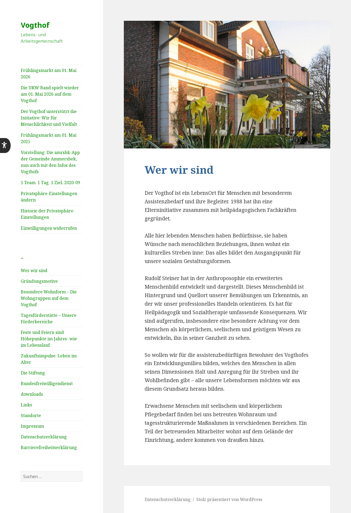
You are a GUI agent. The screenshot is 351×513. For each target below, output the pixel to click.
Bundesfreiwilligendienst (47, 383)
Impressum (32, 426)
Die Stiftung (33, 373)
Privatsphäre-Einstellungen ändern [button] (49, 197)
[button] (5, 145)
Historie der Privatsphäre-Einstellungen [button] (48, 214)
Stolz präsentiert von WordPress (229, 499)
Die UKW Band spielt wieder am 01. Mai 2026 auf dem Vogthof (50, 94)
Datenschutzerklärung (44, 437)
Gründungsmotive (39, 281)
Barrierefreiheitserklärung (49, 447)
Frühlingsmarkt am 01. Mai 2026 (48, 73)
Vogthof (35, 25)
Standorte (31, 415)
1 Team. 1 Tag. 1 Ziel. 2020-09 (50, 182)
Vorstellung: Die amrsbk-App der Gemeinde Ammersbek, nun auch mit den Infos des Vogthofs (50, 162)
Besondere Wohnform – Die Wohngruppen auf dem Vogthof (49, 298)
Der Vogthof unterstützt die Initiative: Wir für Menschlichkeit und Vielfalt (49, 117)
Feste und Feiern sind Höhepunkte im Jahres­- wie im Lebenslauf (49, 338)
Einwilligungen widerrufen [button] (49, 228)
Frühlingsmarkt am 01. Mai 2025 (48, 138)
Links (26, 405)
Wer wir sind (34, 270)
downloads (32, 394)
